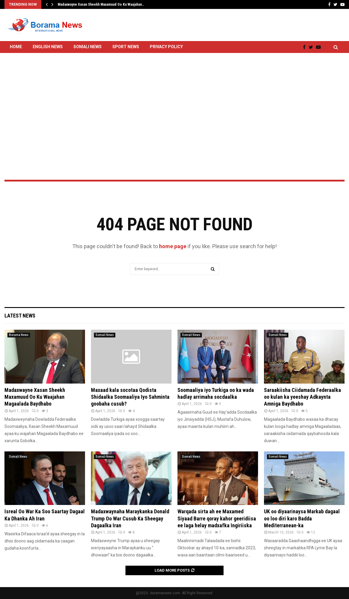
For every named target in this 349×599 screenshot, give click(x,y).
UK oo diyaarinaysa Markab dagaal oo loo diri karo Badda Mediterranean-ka (302, 518)
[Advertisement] (174, 100)
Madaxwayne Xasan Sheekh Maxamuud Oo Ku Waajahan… (101, 4)
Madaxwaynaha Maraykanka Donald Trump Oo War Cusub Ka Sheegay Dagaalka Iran (130, 518)
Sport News (125, 46)
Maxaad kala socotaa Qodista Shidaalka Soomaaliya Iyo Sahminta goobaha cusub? (130, 397)
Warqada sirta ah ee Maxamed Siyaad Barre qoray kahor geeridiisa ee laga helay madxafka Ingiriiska (216, 518)
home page (172, 246)
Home (16, 46)
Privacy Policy (166, 46)
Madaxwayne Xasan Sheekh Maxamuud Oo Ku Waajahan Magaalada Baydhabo (34, 397)
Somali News (87, 46)
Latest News (19, 315)
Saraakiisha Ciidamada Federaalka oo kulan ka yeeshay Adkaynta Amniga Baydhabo (302, 397)
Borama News (19, 335)
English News (48, 46)
